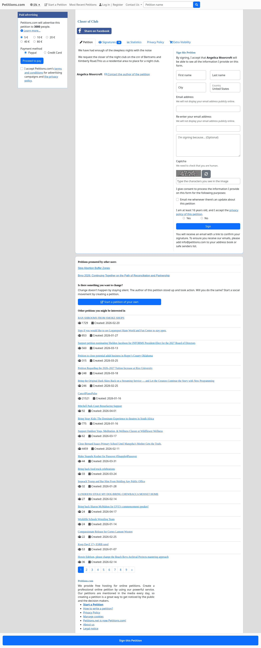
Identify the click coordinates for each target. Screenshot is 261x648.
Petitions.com (13, 4)
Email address (185, 97)
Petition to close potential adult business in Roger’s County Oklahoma (115, 355)
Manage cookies (93, 616)
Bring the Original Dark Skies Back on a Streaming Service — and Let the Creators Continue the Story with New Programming (146, 380)
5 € (26, 37)
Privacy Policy (155, 42)
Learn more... (30, 30)
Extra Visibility (180, 42)
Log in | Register (111, 4)
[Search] (168, 4)
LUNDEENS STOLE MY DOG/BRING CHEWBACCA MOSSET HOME (118, 494)
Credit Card (55, 52)
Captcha (181, 161)
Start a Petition (55, 4)
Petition (86, 42)
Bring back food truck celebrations (96, 468)
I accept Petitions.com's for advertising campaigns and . (43, 74)
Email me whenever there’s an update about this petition (207, 201)
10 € (39, 37)
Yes (189, 218)
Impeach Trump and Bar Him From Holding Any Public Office (111, 481)
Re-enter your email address (193, 116)
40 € (27, 41)
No (206, 218)
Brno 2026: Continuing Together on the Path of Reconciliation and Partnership (124, 275)
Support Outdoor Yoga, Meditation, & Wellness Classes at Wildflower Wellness (120, 431)
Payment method (31, 48)
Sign (208, 226)
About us (88, 624)
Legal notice (90, 628)
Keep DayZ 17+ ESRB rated (93, 544)
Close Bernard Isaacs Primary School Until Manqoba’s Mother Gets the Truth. (119, 443)
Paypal (32, 52)
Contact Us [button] (133, 4)
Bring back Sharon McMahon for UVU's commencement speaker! (113, 506)
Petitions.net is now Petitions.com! (104, 620)
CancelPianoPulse (87, 393)
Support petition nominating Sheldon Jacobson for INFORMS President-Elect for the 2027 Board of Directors (136, 343)
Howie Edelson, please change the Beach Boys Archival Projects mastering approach (123, 556)
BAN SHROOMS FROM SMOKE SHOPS (101, 317)
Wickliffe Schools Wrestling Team (96, 519)
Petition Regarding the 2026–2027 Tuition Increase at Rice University (115, 368)
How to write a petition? (98, 608)
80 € (39, 41)
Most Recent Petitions (83, 4)
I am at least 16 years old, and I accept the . (207, 212)
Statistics (134, 42)
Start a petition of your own (119, 302)
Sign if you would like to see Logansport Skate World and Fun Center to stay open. (122, 330)
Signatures (109, 42)
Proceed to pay (32, 61)
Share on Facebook (93, 31)
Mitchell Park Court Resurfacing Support (100, 406)
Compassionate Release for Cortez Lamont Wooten (105, 531)
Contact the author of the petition (127, 74)
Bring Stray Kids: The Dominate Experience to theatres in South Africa (116, 418)
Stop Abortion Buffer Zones (94, 268)
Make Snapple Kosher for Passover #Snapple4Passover (107, 456)
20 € (52, 37)
